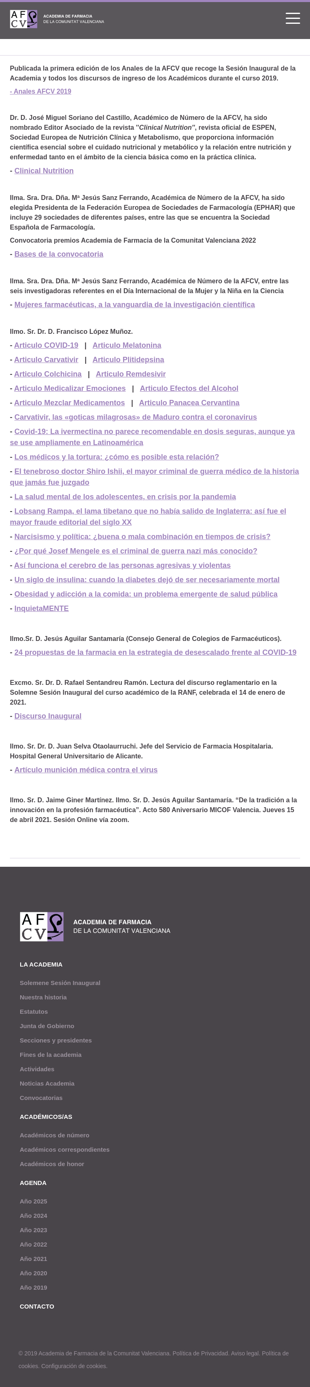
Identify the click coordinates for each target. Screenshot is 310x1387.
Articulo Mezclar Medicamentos (69, 403)
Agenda (33, 1182)
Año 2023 (33, 1229)
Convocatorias (41, 1097)
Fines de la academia (51, 1054)
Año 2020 (33, 1273)
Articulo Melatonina (127, 345)
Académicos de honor (52, 1163)
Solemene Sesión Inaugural (60, 982)
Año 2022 (33, 1244)
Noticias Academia (47, 1083)
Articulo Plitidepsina (128, 360)
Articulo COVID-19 (46, 345)
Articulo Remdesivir (131, 374)
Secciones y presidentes (56, 1040)
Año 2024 (33, 1215)
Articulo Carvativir (46, 360)
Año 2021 (33, 1258)
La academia (41, 964)
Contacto (37, 1306)
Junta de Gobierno (47, 1025)
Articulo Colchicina (48, 374)
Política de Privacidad (200, 1353)
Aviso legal (245, 1353)
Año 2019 (33, 1287)
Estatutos (34, 1011)
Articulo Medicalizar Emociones (70, 388)
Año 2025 (33, 1201)
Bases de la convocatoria (58, 254)
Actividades (37, 1069)
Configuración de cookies (73, 1366)
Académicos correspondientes (65, 1149)
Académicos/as (46, 1116)
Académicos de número (54, 1135)
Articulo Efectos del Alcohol (189, 388)
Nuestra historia (43, 997)
